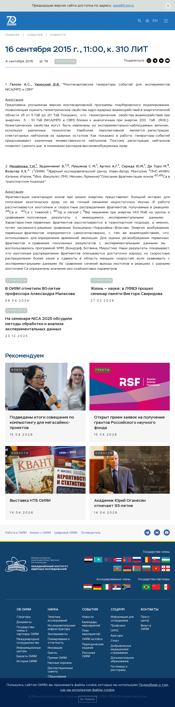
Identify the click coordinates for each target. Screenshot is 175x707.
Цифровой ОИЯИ (65, 533)
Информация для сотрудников (122, 619)
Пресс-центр (145, 619)
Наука (53, 609)
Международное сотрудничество (28, 641)
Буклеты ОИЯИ (27, 656)
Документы (24, 622)
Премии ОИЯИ (57, 658)
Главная (13, 35)
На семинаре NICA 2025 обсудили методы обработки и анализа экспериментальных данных (38, 324)
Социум (118, 609)
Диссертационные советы (60, 670)
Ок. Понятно (87, 699)
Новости (58, 35)
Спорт (115, 640)
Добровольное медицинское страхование (121, 649)
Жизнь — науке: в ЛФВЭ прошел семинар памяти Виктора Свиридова (126, 291)
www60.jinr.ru (123, 5)
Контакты (149, 609)
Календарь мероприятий (91, 624)
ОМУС (115, 630)
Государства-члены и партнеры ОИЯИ (28, 631)
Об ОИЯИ (24, 609)
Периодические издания (93, 646)
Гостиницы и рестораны (119, 668)
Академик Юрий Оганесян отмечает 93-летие (120, 503)
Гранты (103, 370)
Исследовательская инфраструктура (61, 627)
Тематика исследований (57, 619)
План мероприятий (91, 632)
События (35, 35)
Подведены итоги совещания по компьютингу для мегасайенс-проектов (42, 422)
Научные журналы (60, 663)
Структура (24, 617)
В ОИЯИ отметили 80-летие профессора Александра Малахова (40, 291)
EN (155, 21)
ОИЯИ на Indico (92, 639)
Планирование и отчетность (59, 641)
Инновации (55, 648)
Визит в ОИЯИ (146, 627)
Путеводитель (91, 533)
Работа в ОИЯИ (15, 533)
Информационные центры (29, 650)
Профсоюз (118, 625)
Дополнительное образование (122, 660)
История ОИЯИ (27, 661)
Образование (57, 676)
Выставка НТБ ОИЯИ (30, 501)
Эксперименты (58, 634)
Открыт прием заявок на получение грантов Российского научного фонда (129, 422)
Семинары (66, 61)
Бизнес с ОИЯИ (40, 533)
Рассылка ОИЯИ (88, 655)
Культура (117, 635)
